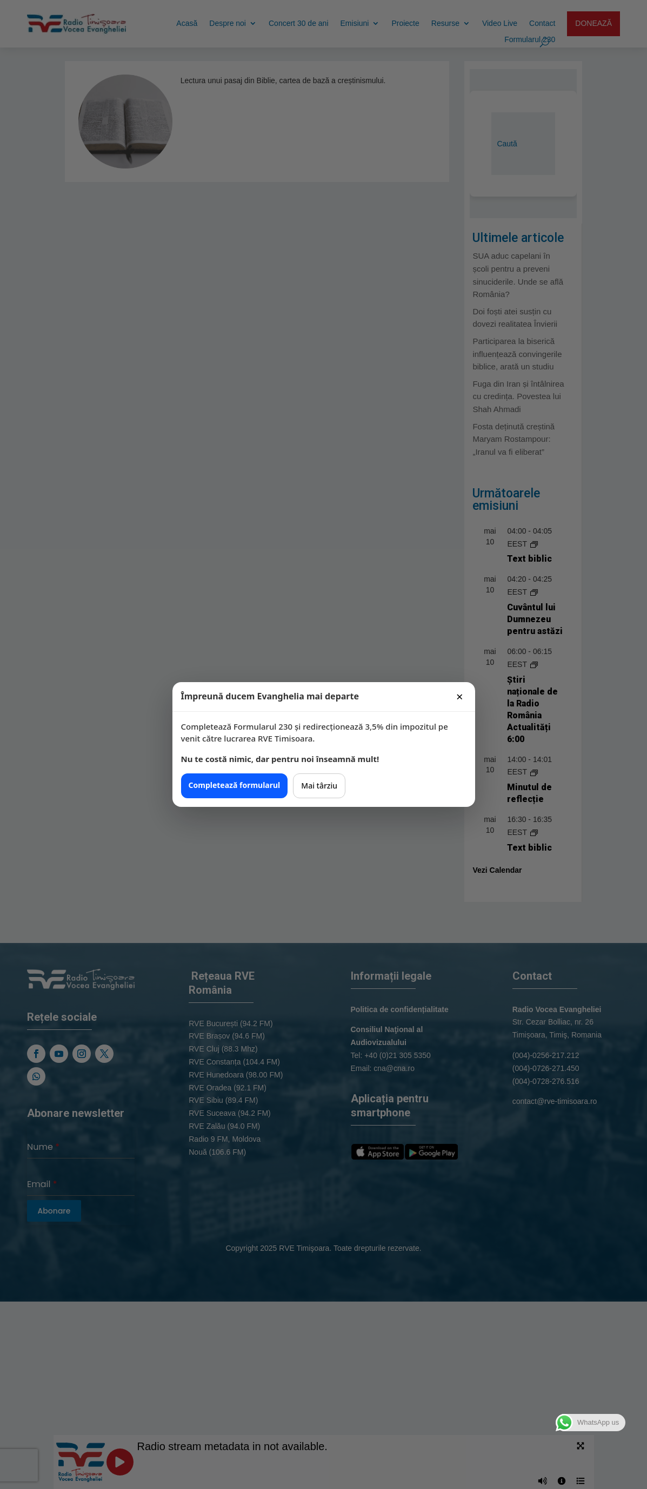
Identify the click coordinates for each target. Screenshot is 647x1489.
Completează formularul (235, 785)
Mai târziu (319, 785)
